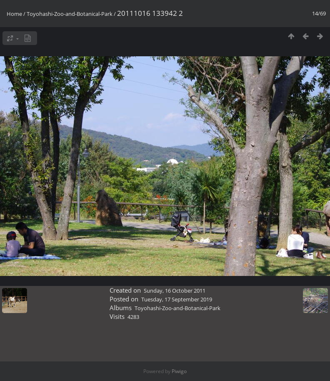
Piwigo (179, 371)
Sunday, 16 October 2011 (174, 290)
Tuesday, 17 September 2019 (176, 299)
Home (14, 14)
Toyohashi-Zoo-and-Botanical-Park (69, 14)
